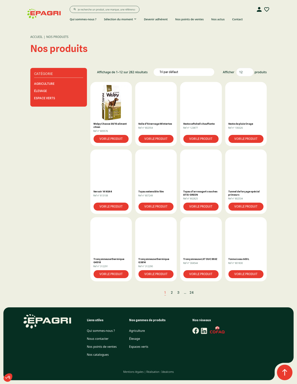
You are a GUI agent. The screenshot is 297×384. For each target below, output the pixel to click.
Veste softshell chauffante (199, 123)
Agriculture (44, 84)
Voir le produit (111, 139)
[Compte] (259, 9)
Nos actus (217, 19)
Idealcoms (167, 372)
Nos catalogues (98, 354)
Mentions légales (133, 372)
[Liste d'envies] (267, 9)
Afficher (228, 72)
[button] (111, 102)
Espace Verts (44, 98)
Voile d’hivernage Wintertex (155, 123)
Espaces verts (138, 347)
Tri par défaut (168, 72)
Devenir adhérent (156, 19)
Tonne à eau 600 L (238, 258)
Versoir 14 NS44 (102, 191)
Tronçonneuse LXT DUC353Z (200, 258)
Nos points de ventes (189, 19)
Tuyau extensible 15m (151, 191)
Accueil (36, 37)
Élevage (40, 91)
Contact (237, 19)
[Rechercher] (74, 9)
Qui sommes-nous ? (83, 19)
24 (192, 292)
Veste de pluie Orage (240, 123)
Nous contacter (98, 339)
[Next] (200, 292)
